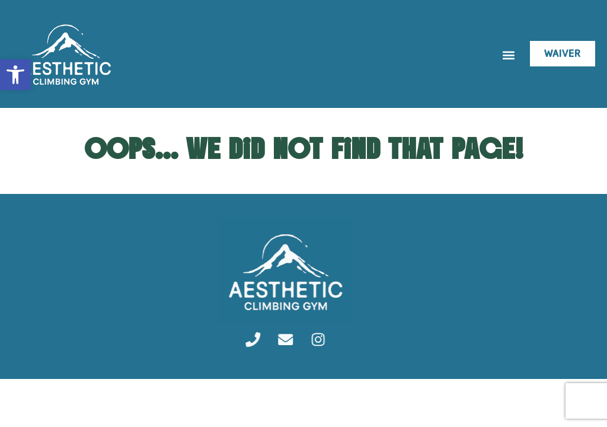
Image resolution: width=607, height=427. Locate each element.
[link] (15, 74)
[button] (508, 55)
